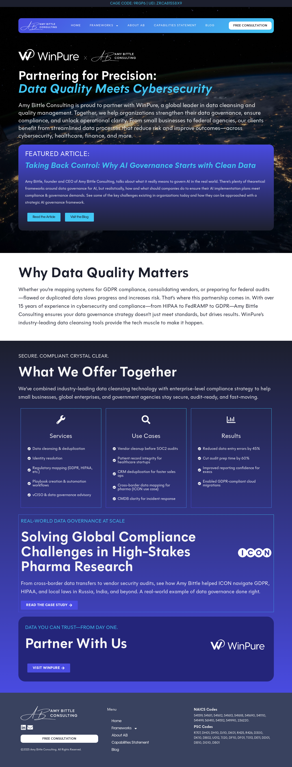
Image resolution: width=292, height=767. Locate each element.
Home (76, 25)
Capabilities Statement (175, 25)
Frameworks (104, 25)
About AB (136, 25)
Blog (210, 25)
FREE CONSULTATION (250, 25)
